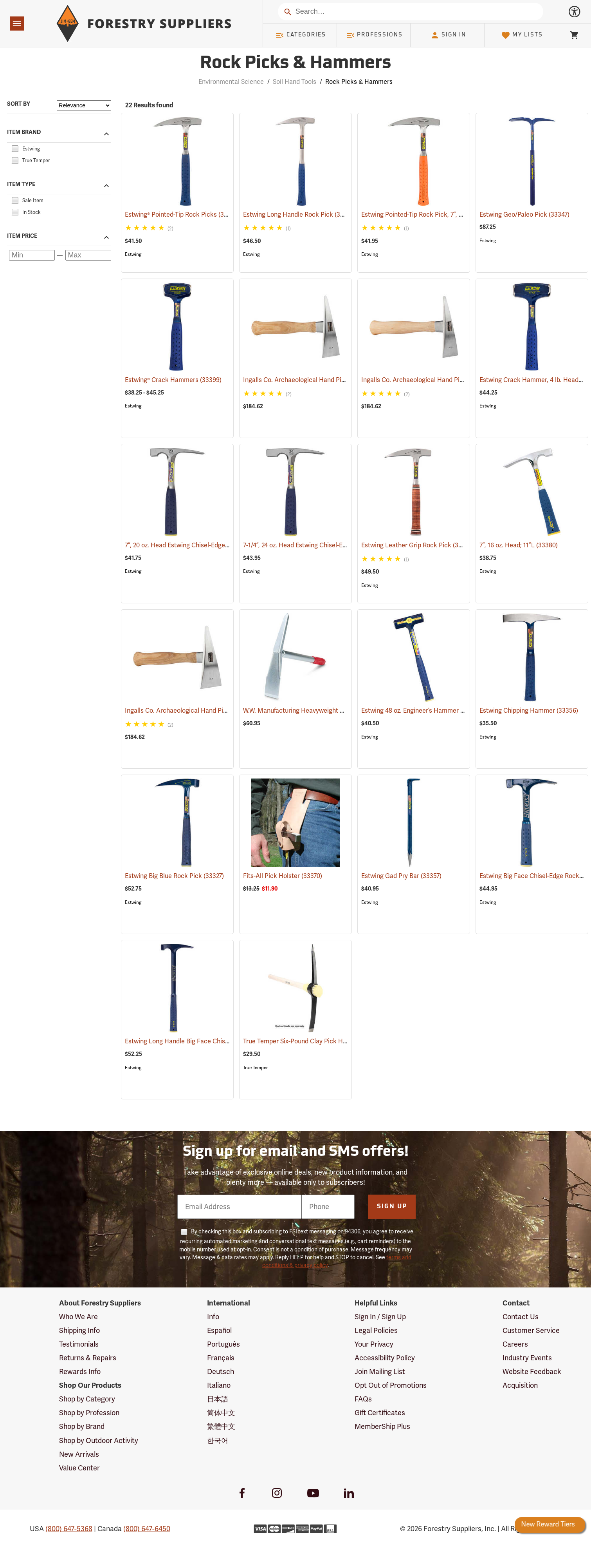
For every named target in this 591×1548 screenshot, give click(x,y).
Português (223, 1344)
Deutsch (220, 1371)
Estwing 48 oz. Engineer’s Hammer (420, 711)
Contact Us (521, 1317)
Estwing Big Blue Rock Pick (174, 876)
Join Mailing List (380, 1371)
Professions (374, 35)
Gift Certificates (380, 1413)
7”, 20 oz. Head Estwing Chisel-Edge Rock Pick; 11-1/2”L (214, 545)
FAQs (363, 1399)
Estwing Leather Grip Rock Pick (417, 545)
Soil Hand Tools (294, 82)
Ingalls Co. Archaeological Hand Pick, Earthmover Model (216, 711)
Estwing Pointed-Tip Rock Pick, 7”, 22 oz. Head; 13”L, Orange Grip (464, 215)
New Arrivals (79, 1454)
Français (220, 1358)
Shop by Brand (82, 1426)
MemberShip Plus (382, 1426)
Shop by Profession (89, 1413)
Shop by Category (87, 1399)
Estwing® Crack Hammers (173, 380)
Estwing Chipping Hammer (528, 711)
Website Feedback (532, 1371)
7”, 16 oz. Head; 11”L (518, 545)
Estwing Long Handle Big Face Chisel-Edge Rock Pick (212, 1041)
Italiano (219, 1385)
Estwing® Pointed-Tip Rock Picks (182, 214)
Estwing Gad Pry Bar (401, 876)
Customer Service (531, 1330)
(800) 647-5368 (68, 1528)
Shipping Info (79, 1330)
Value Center (79, 1468)
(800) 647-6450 (146, 1528)
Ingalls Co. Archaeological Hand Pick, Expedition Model (333, 380)
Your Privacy (374, 1344)
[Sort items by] (84, 105)
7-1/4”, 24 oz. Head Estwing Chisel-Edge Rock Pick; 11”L (332, 545)
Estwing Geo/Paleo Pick (524, 215)
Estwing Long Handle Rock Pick (299, 214)
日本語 (217, 1399)
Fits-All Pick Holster (282, 876)
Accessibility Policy (385, 1358)
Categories (300, 35)
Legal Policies (376, 1330)
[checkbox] (15, 147)
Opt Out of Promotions (391, 1385)
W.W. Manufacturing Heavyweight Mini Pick (316, 711)
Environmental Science (231, 82)
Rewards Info (80, 1371)
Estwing (133, 254)
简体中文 (221, 1413)
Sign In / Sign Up (380, 1317)
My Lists (522, 35)
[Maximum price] (88, 255)
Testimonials (79, 1344)
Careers (515, 1344)
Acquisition (520, 1385)
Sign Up (392, 1207)
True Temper (255, 1067)
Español (219, 1330)
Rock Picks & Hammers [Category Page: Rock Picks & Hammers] (295, 63)
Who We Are (78, 1317)
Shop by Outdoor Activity (98, 1440)
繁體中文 (221, 1426)
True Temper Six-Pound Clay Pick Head (309, 1041)
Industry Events (527, 1358)
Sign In (448, 35)
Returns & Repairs (87, 1358)
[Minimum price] (32, 255)
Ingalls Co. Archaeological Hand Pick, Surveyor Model (449, 380)
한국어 (217, 1440)
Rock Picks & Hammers (359, 82)
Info (213, 1317)
